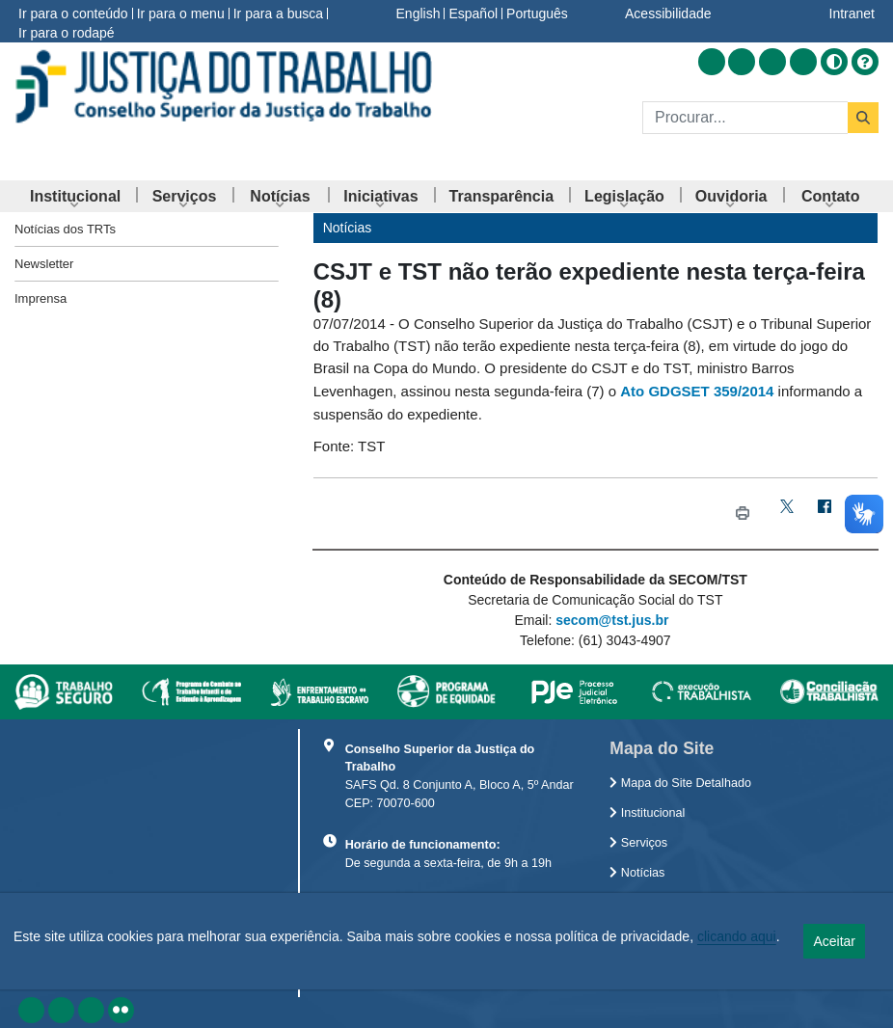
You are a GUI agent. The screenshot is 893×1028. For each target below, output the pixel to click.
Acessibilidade (668, 13)
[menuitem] (75, 196)
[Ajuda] (865, 61)
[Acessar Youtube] (772, 61)
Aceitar (834, 941)
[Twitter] (787, 513)
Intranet (852, 13)
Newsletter (43, 264)
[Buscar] (745, 117)
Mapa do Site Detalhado (680, 783)
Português (537, 13)
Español (473, 13)
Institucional (647, 813)
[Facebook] (825, 513)
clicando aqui (736, 936)
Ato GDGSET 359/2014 (696, 391)
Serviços (638, 843)
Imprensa (40, 298)
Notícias (636, 872)
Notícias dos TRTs (65, 229)
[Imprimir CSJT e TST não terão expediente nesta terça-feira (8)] (742, 514)
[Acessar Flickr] (803, 61)
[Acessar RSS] (711, 61)
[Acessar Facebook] (741, 61)
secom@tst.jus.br (611, 620)
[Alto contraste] (834, 61)
